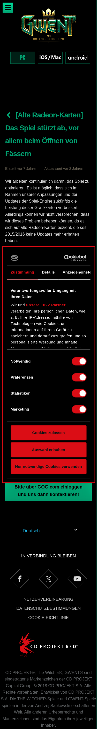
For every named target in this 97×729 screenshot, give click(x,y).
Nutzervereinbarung (48, 577)
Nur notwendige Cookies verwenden (48, 466)
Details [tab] (48, 272)
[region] (48, 41)
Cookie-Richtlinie (48, 596)
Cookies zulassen (48, 432)
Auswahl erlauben (48, 449)
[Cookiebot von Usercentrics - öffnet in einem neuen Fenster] (65, 258)
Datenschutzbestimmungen (48, 586)
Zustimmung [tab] (22, 272)
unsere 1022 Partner (46, 305)
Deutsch (31, 509)
